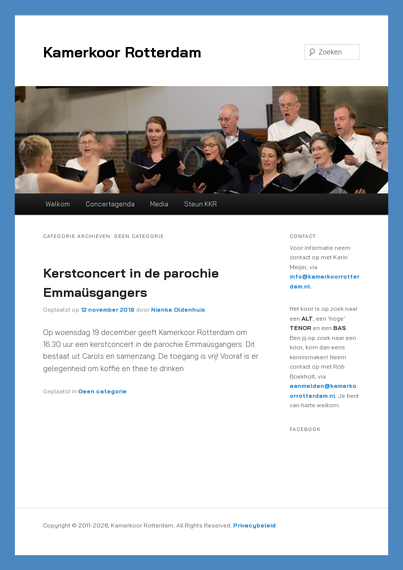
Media (159, 204)
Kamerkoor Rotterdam (122, 52)
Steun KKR (200, 204)
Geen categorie (102, 391)
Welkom (58, 204)
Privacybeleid (254, 525)
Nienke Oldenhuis (178, 309)
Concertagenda (110, 204)
